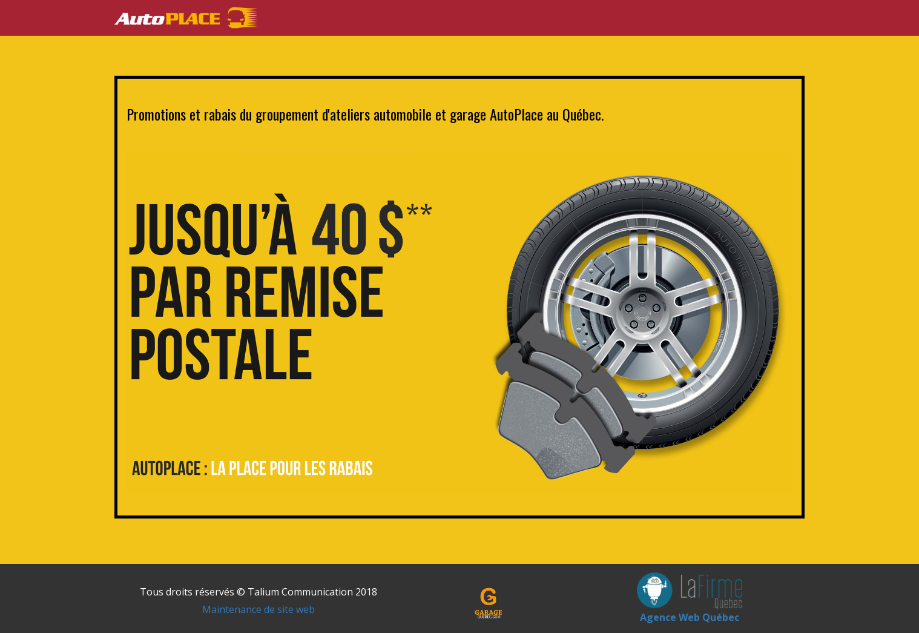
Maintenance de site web (258, 609)
